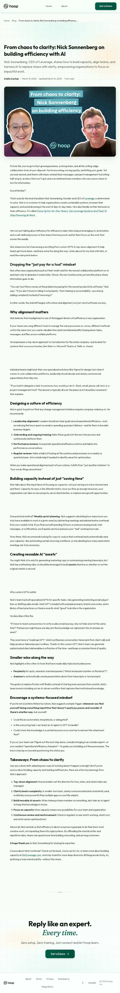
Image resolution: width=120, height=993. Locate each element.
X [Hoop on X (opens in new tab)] (83, 982)
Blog (14, 20)
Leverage (89, 198)
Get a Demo (105, 6)
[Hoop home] (11, 6)
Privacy (50, 979)
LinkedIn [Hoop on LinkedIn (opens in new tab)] (92, 982)
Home (49, 6)
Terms (39, 979)
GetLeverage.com (31, 855)
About (64, 6)
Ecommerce (63, 979)
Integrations (47, 986)
